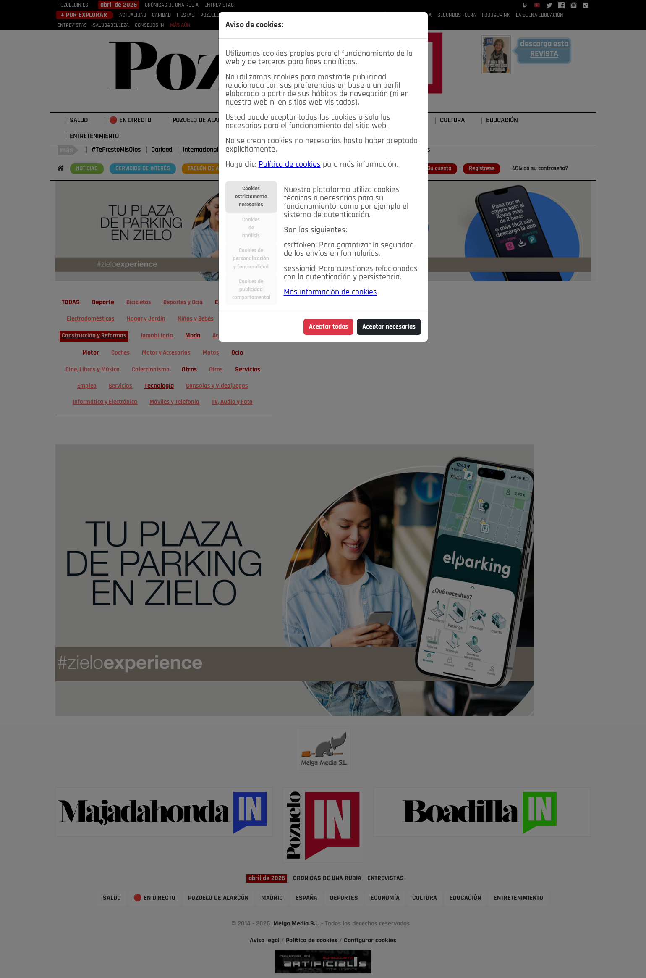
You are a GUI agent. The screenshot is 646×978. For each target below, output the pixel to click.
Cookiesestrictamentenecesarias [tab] (251, 197)
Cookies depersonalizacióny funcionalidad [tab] (251, 258)
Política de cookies (290, 164)
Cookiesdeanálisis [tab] (251, 228)
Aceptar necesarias (389, 326)
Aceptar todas (328, 326)
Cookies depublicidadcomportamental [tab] (251, 289)
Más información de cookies (330, 292)
